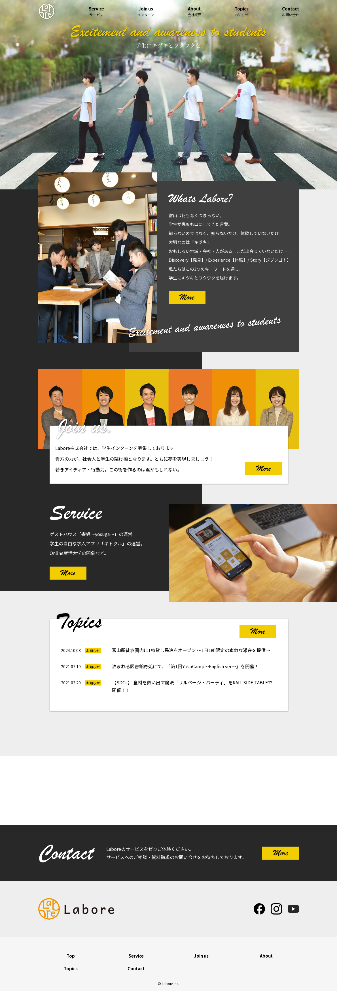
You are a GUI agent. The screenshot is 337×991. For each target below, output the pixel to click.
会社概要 (194, 11)
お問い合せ (290, 11)
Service (136, 956)
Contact (136, 968)
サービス (96, 11)
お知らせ (242, 11)
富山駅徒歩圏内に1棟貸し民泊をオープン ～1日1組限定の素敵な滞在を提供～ (191, 650)
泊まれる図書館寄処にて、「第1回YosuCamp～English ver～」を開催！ (185, 666)
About (266, 956)
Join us (201, 956)
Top (71, 956)
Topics (71, 968)
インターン (145, 11)
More (187, 297)
